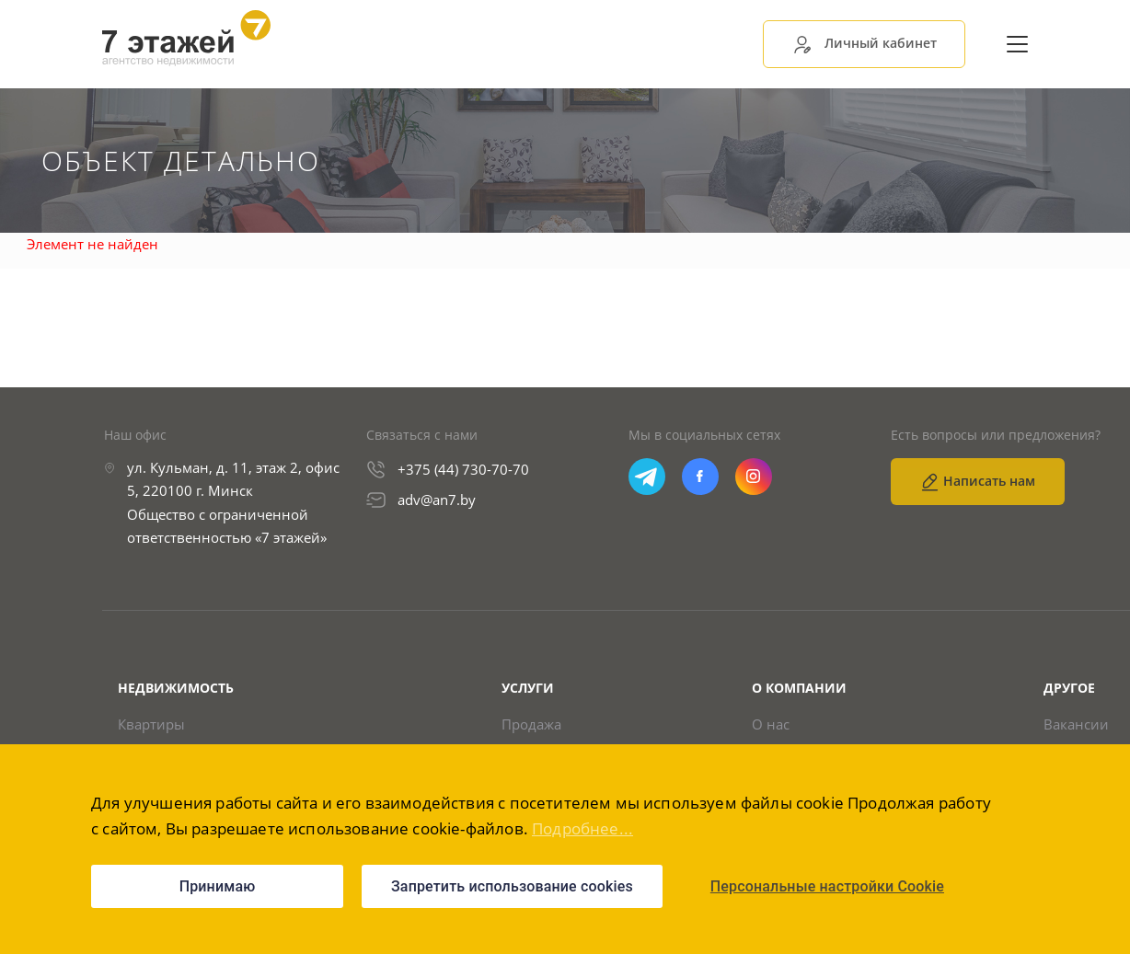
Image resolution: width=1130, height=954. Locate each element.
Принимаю (217, 886)
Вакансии (1076, 725)
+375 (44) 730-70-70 (463, 470)
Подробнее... (582, 828)
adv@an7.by (437, 500)
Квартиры (151, 725)
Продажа (531, 725)
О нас (771, 725)
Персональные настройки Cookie (827, 886)
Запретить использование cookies (512, 886)
